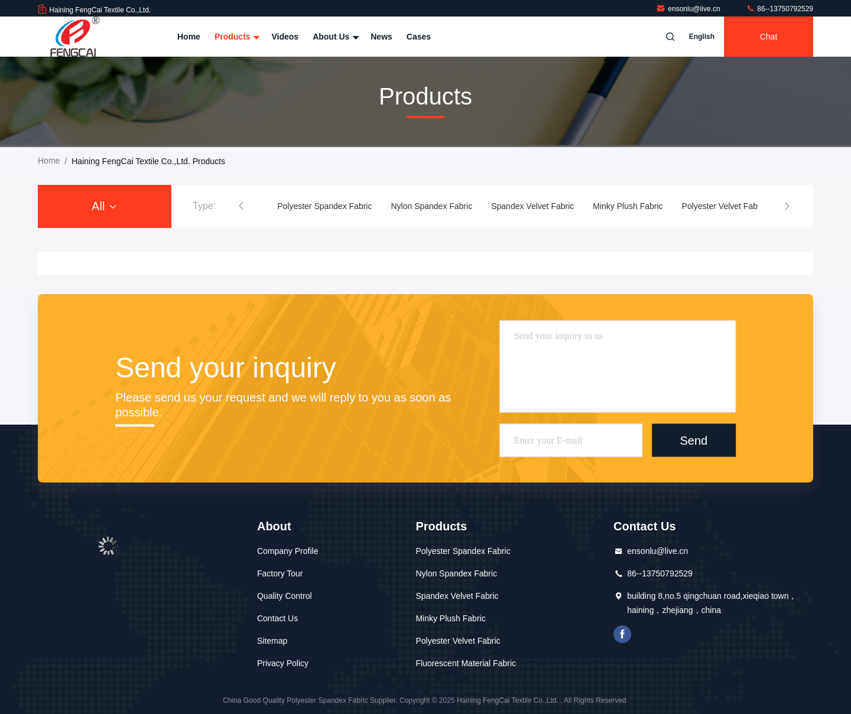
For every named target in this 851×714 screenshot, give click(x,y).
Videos (284, 36)
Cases (419, 36)
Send (693, 439)
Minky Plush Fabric (627, 206)
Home (188, 36)
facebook (622, 634)
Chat (769, 36)
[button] (241, 206)
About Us (334, 36)
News (381, 36)
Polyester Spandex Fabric (324, 206)
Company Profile (288, 551)
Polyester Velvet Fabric (724, 206)
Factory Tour (280, 573)
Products (236, 36)
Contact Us (277, 618)
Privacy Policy (282, 663)
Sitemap (272, 640)
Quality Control (284, 596)
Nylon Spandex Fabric (431, 206)
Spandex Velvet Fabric (532, 206)
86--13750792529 (779, 9)
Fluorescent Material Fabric (465, 663)
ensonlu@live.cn (689, 9)
